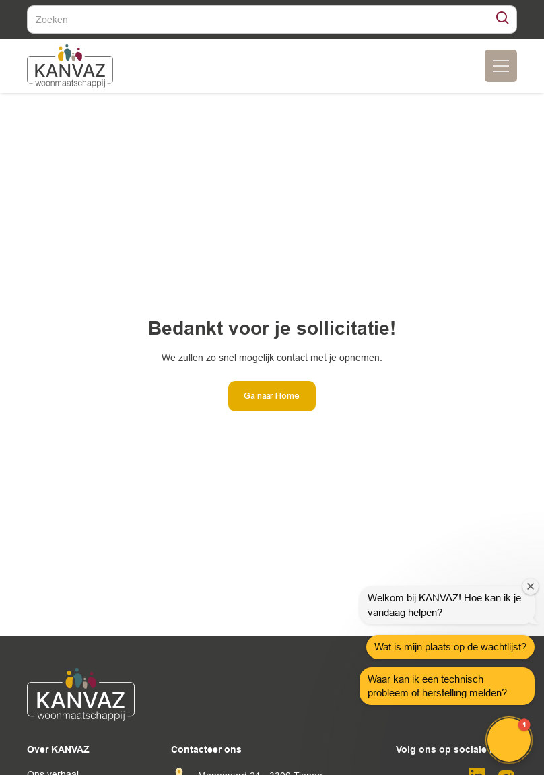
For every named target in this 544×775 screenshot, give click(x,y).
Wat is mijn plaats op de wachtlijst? (450, 646)
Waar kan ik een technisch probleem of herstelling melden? (437, 685)
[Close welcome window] (530, 586)
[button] (509, 740)
